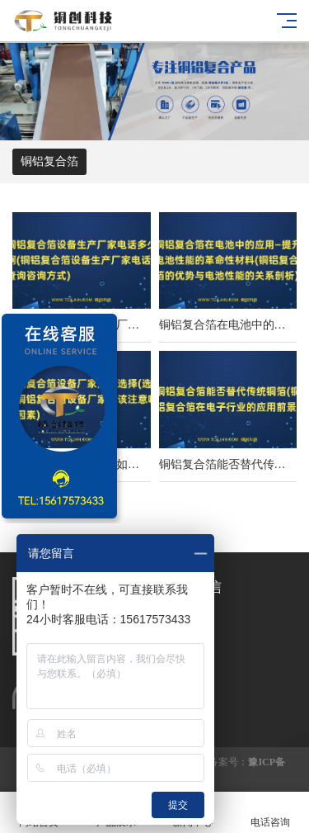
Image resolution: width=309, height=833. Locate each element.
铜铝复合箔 (49, 161)
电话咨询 (270, 813)
